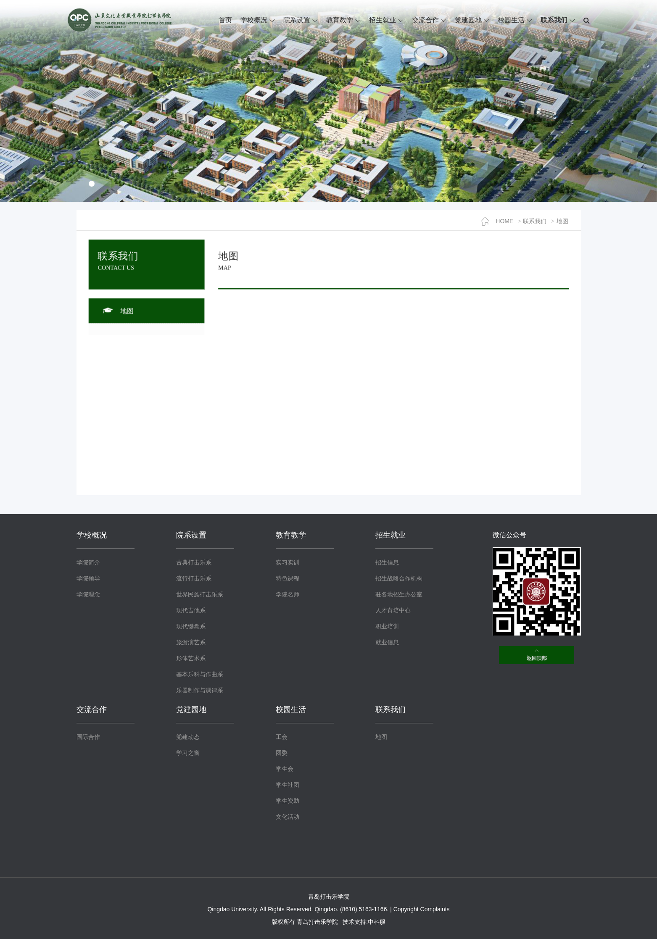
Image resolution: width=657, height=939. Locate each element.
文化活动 (287, 816)
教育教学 (339, 20)
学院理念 (88, 594)
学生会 (284, 768)
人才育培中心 (393, 610)
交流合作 (425, 20)
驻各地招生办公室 (398, 594)
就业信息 (387, 642)
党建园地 (468, 20)
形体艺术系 (191, 658)
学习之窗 (188, 752)
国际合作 (88, 736)
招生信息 (387, 562)
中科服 (376, 921)
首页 (225, 20)
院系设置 (296, 20)
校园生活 (511, 20)
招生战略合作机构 (398, 578)
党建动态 (188, 736)
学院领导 (88, 578)
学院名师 (287, 594)
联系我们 (554, 20)
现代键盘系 (191, 626)
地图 (562, 221)
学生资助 (287, 800)
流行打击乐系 (193, 578)
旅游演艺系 (191, 642)
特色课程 (287, 578)
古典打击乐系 (193, 562)
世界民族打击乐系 (199, 594)
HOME (497, 221)
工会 (282, 736)
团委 (282, 752)
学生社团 (287, 784)
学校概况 (253, 20)
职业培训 (387, 626)
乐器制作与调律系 (199, 690)
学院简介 (88, 562)
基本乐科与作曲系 (199, 674)
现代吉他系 (191, 610)
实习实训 (287, 562)
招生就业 (382, 20)
